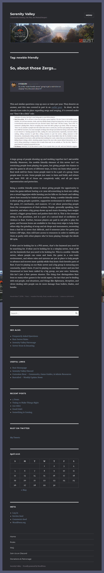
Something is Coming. (22, 412)
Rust (27, 296)
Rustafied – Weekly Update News (27, 377)
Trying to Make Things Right (25, 403)
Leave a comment (67, 296)
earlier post (56, 107)
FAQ (12, 548)
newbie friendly (36, 296)
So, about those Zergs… (33, 68)
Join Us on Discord (18, 553)
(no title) (16, 406)
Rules (12, 542)
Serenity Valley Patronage (24, 342)
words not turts (52, 296)
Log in (15, 513)
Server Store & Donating (23, 346)
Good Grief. (17, 409)
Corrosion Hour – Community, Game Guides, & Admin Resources (41, 374)
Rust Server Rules (20, 339)
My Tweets (15, 437)
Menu (89, 15)
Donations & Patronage (20, 559)
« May (24, 490)
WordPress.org (19, 522)
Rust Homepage (19, 368)
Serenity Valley (22, 14)
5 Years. (15, 399)
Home (13, 537)
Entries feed (17, 516)
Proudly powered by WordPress (34, 566)
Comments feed (19, 519)
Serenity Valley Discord (22, 371)
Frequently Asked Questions (25, 336)
